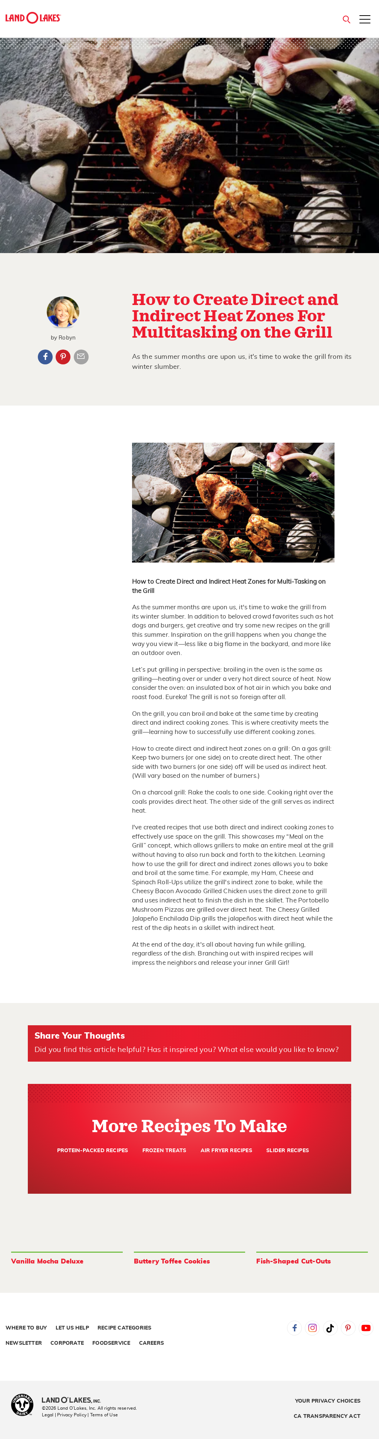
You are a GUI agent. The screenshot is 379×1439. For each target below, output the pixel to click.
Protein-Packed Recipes (92, 1150)
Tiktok (330, 1328)
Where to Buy (26, 1328)
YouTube (366, 1328)
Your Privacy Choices (327, 1401)
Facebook (45, 357)
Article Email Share (81, 357)
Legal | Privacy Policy (64, 1415)
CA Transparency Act (327, 1416)
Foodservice (111, 1343)
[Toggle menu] (364, 20)
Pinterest (63, 357)
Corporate (67, 1343)
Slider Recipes (287, 1150)
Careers (151, 1343)
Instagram (312, 1328)
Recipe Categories (124, 1328)
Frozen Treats (164, 1150)
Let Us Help (72, 1328)
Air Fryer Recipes (226, 1150)
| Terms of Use (103, 1415)
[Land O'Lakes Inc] (74, 1401)
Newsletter (24, 1343)
